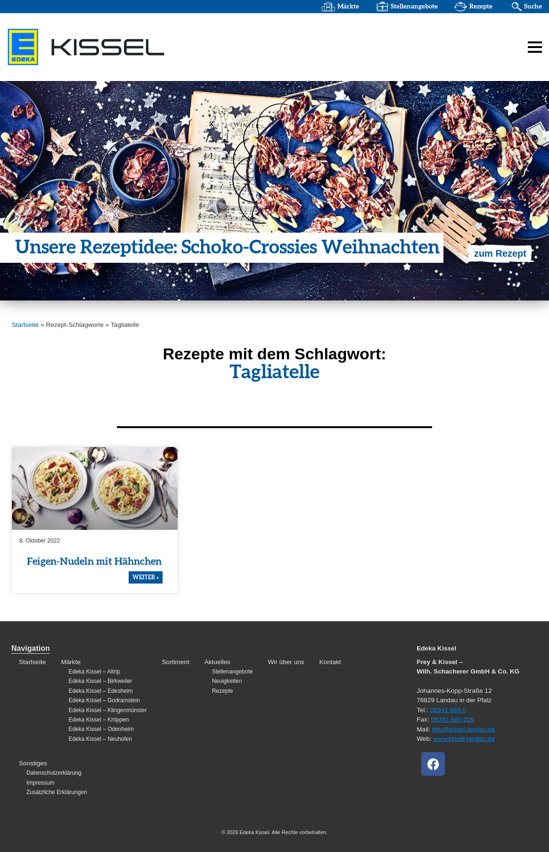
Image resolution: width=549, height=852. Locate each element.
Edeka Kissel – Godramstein (103, 700)
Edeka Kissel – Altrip (94, 671)
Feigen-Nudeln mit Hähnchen (94, 562)
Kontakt (330, 661)
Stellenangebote (414, 6)
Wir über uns (286, 661)
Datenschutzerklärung (54, 773)
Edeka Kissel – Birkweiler (100, 681)
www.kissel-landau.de (464, 738)
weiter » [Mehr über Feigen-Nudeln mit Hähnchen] (145, 577)
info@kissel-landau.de (463, 729)
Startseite (25, 324)
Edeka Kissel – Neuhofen (100, 739)
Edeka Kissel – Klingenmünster (107, 710)
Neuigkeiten (227, 681)
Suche (533, 6)
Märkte (348, 6)
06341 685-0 (448, 710)
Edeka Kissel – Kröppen (98, 719)
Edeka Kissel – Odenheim (100, 729)
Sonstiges (33, 763)
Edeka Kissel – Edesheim (100, 691)
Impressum (40, 782)
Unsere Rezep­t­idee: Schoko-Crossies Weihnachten (227, 247)
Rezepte (480, 6)
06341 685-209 (452, 719)
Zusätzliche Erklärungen (56, 792)
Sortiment (175, 661)
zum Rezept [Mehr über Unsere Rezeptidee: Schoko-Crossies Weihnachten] (500, 253)
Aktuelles (217, 661)
